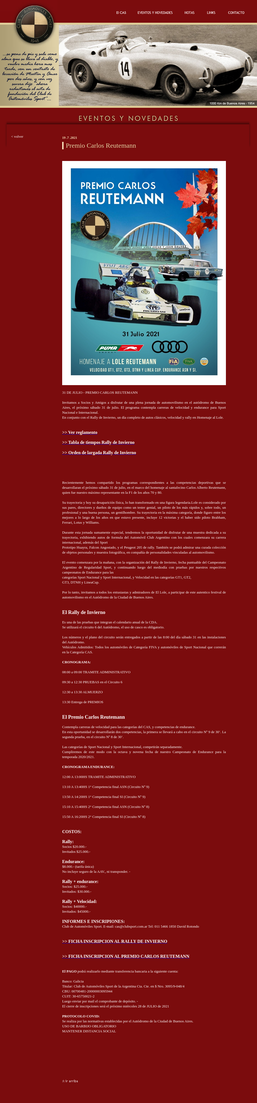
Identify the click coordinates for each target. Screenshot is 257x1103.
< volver (17, 136)
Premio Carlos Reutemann (101, 145)
